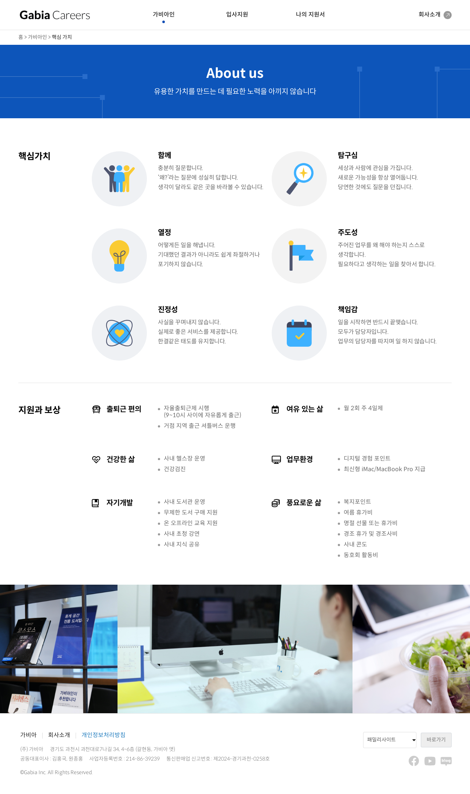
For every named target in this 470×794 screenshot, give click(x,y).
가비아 (28, 735)
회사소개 (59, 735)
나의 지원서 (310, 14)
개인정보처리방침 (104, 735)
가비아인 (164, 14)
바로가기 (436, 740)
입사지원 (237, 14)
